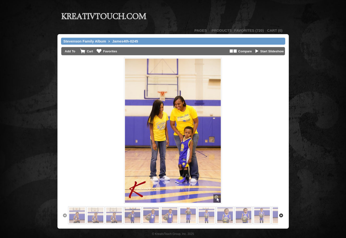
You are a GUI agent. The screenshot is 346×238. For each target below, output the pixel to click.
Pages (200, 30)
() (249, 30)
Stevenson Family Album (84, 41)
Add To (70, 51)
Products (221, 30)
